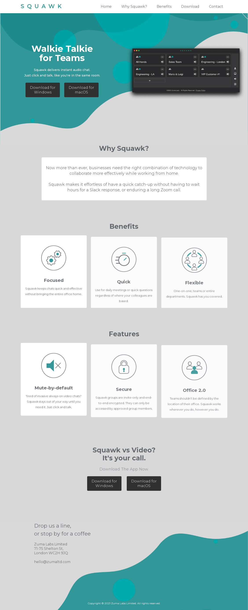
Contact (216, 6)
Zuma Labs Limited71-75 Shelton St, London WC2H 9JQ (51, 548)
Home (106, 6)
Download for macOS (81, 90)
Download (190, 6)
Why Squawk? (134, 6)
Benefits (164, 6)
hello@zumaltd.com (52, 562)
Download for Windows (42, 90)
